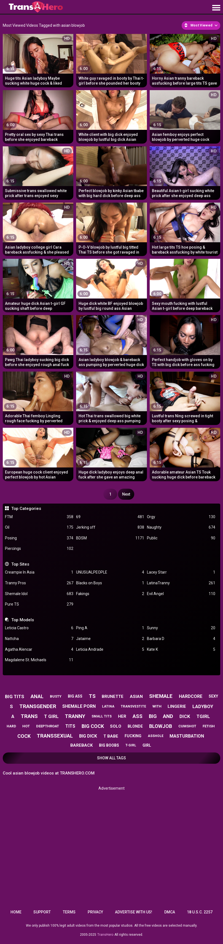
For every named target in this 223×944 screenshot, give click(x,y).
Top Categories (26, 508)
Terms (69, 912)
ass (138, 716)
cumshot (187, 726)
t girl (51, 716)
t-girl (130, 745)
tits (70, 726)
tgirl (203, 716)
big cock (93, 726)
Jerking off (110, 527)
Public (181, 538)
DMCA (169, 912)
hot (26, 726)
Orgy (181, 517)
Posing (39, 538)
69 (110, 517)
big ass (75, 696)
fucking (133, 736)
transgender (37, 706)
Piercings (39, 548)
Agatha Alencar (39, 649)
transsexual (55, 736)
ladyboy (202, 706)
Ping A (110, 628)
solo (115, 726)
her (122, 716)
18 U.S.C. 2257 (200, 912)
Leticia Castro (39, 628)
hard (11, 726)
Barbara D (181, 638)
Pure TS (39, 604)
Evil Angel (181, 593)
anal (37, 696)
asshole (155, 736)
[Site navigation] (216, 8)
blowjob (160, 726)
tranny (75, 716)
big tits (14, 696)
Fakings (110, 593)
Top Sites (20, 564)
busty (55, 696)
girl (147, 745)
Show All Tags (111, 758)
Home (16, 912)
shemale (161, 696)
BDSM (110, 538)
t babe (110, 736)
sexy (213, 696)
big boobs (109, 745)
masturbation (187, 736)
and (168, 716)
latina (108, 706)
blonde (135, 726)
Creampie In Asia (39, 572)
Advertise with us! (133, 912)
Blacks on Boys (110, 583)
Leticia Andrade (110, 649)
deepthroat (47, 726)
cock (24, 736)
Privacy (95, 912)
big (153, 716)
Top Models (22, 619)
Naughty (181, 527)
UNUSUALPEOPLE (110, 572)
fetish (209, 726)
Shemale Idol (39, 593)
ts (92, 696)
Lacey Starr (181, 572)
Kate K (181, 649)
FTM (39, 517)
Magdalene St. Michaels (39, 660)
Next (126, 494)
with (157, 706)
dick (184, 716)
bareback (81, 745)
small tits (102, 716)
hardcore (190, 696)
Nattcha (39, 638)
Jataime (110, 638)
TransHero (105, 935)
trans (29, 716)
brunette (112, 696)
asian (136, 696)
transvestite (133, 706)
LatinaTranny (181, 583)
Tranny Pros (39, 583)
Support (42, 912)
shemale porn (79, 706)
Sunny (181, 628)
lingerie (177, 706)
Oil (39, 527)
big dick (88, 736)
